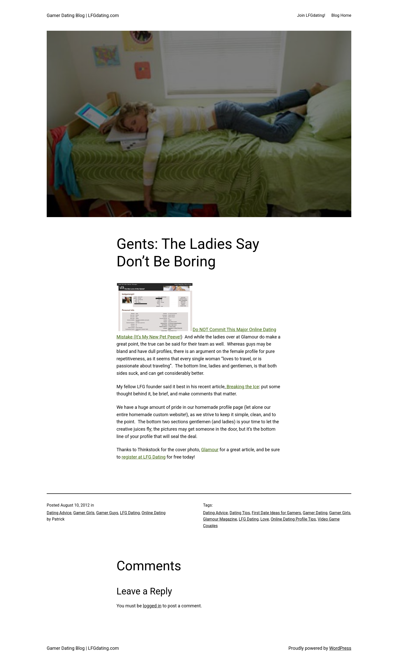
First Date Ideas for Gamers (276, 512)
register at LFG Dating (143, 457)
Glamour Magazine (220, 519)
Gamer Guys (107, 512)
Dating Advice (59, 512)
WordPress (340, 648)
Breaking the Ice (242, 386)
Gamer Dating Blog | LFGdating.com (83, 15)
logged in (152, 605)
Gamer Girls (83, 512)
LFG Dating (130, 512)
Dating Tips (240, 512)
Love (264, 519)
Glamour (209, 449)
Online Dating (154, 512)
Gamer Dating (315, 512)
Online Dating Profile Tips (293, 519)
